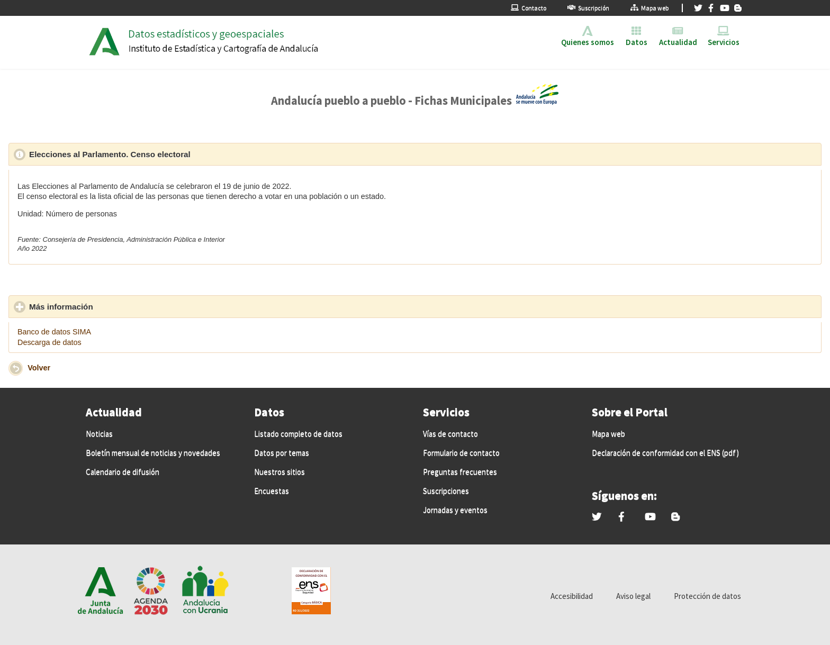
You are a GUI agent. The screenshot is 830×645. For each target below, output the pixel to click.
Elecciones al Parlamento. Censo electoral (158, 154)
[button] (15, 368)
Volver (39, 368)
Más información (110, 306)
